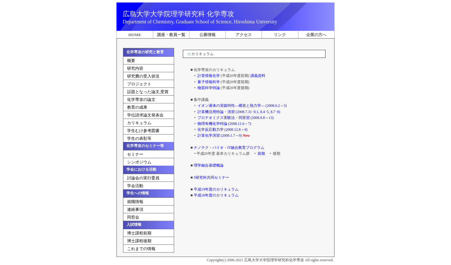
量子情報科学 (208, 82)
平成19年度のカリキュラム (216, 189)
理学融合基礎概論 (208, 165)
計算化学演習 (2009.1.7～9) (219, 135)
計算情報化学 (208, 75)
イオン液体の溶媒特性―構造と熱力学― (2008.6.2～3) (242, 105)
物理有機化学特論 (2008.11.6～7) (224, 123)
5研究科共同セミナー (211, 177)
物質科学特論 (208, 88)
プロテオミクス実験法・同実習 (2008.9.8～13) (235, 118)
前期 (261, 153)
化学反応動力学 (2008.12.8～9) (222, 129)
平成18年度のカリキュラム (216, 195)
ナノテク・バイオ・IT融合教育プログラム (228, 147)
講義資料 (257, 75)
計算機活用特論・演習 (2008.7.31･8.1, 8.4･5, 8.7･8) (238, 112)
